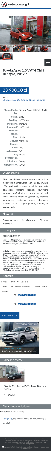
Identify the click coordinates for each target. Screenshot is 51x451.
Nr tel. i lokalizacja (26, 64)
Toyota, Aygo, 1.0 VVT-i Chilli (33, 110)
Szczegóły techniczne (9, 64)
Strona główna (15, 4)
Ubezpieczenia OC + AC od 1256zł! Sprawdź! (24, 100)
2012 (21, 117)
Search (38, 4)
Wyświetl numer (27, 295)
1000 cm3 (24, 127)
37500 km (24, 120)
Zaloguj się (7, 419)
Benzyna (23, 124)
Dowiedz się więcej (26, 439)
